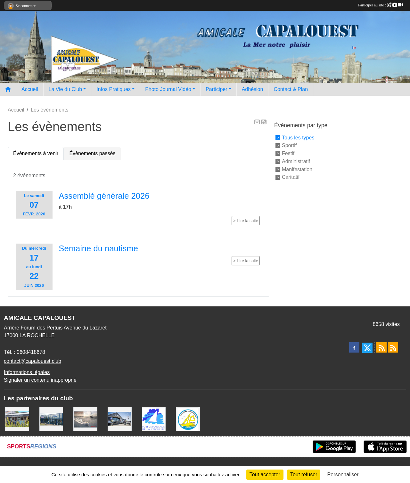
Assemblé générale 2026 (104, 195)
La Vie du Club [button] (65, 89)
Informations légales (27, 372)
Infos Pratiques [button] (113, 89)
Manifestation (297, 169)
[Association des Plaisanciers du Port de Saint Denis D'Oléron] (188, 418)
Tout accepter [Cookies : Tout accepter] (265, 474)
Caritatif (290, 177)
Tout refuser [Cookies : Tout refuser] (303, 474)
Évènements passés (92, 153)
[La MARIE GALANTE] (17, 418)
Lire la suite (247, 220)
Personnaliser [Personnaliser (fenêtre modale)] (343, 474)
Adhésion (252, 89)
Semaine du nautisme (98, 248)
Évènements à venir (35, 153)
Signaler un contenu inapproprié (40, 380)
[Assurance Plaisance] (85, 418)
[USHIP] (51, 418)
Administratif (296, 161)
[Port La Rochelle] (154, 418)
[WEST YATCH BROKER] (120, 418)
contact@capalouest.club (32, 361)
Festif (288, 153)
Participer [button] (216, 89)
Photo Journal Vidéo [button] (168, 89)
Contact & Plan (291, 89)
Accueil (29, 89)
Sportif (289, 145)
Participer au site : (380, 5)
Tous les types (298, 137)
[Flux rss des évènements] (393, 347)
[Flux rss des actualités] (381, 347)
